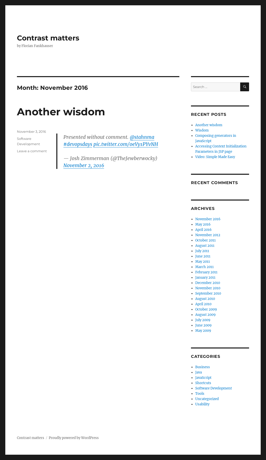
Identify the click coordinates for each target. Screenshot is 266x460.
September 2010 (208, 293)
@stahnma (142, 137)
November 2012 (207, 235)
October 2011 (205, 240)
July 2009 (202, 320)
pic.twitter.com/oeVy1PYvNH (125, 144)
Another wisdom (61, 111)
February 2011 (206, 272)
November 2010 (207, 288)
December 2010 (207, 283)
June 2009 (203, 325)
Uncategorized (207, 399)
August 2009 (205, 315)
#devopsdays (77, 144)
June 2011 (202, 256)
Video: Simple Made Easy (215, 157)
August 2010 (205, 299)
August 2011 (204, 246)
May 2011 (202, 261)
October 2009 (206, 309)
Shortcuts (203, 383)
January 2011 (205, 277)
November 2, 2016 (83, 165)
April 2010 (203, 304)
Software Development (213, 388)
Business (202, 367)
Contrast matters (48, 38)
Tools (199, 393)
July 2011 (202, 251)
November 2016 (208, 219)
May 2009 (203, 330)
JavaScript (203, 378)
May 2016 (203, 224)
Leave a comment (32, 151)
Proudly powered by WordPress (74, 438)
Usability (202, 404)
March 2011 (204, 267)
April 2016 (203, 230)
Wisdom (202, 130)
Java (198, 372)
